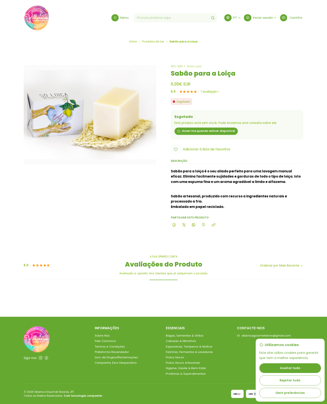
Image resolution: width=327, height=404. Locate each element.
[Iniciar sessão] (260, 18)
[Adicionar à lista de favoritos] (200, 149)
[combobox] (175, 18)
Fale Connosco (105, 341)
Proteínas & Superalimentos (186, 374)
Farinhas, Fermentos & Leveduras (189, 352)
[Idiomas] (232, 18)
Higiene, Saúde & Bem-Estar (186, 368)
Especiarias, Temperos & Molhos (189, 347)
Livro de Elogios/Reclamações (116, 357)
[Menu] (120, 18)
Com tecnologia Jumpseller (83, 396)
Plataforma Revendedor (112, 352)
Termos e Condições (110, 347)
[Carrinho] (291, 18)
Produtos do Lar (153, 41)
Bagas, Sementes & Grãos (184, 336)
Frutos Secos (175, 357)
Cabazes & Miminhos (181, 341)
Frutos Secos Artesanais (183, 363)
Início (133, 41)
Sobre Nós (102, 336)
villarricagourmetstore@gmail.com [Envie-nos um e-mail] (264, 336)
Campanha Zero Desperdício (116, 363)
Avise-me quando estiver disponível (206, 131)
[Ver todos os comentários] (210, 91)
